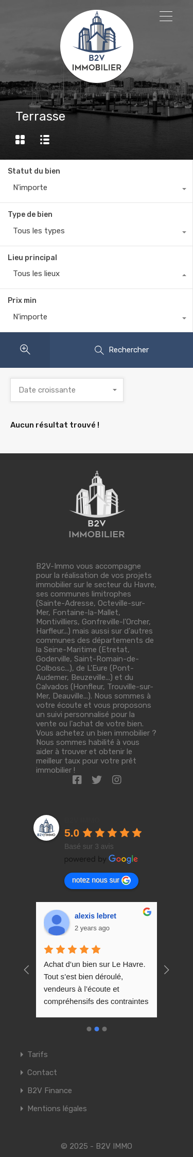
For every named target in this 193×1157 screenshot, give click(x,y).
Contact (42, 1073)
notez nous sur (101, 880)
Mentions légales (57, 1109)
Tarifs (37, 1055)
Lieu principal (32, 257)
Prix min (22, 300)
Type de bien (30, 214)
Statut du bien (34, 171)
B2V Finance (49, 1091)
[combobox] (96, 190)
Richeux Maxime (103, 916)
